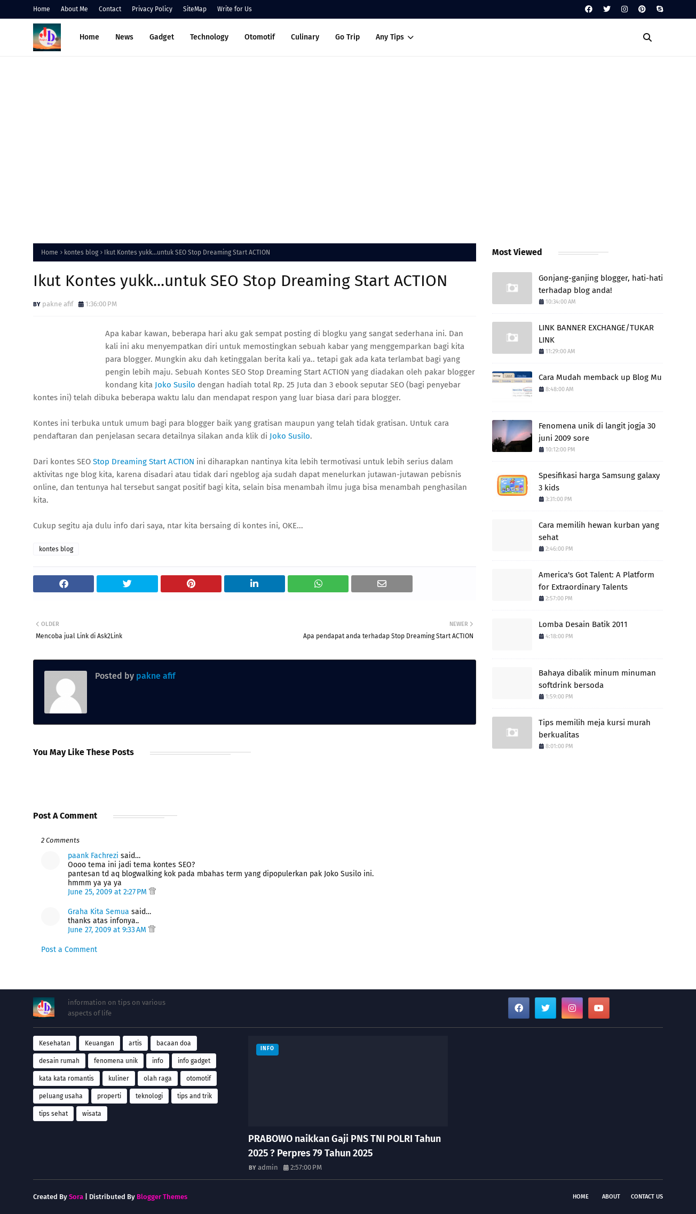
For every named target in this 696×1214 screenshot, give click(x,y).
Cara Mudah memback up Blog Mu (600, 377)
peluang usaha (61, 1096)
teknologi (149, 1096)
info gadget (194, 1061)
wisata (91, 1113)
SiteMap (195, 9)
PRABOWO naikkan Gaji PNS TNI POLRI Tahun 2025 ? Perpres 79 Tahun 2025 (344, 1146)
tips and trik (194, 1096)
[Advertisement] (348, 147)
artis (135, 1043)
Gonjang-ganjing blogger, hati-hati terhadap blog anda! (601, 284)
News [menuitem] (124, 37)
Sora (76, 1197)
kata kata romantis (66, 1078)
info (157, 1061)
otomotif (198, 1078)
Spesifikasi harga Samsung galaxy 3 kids (599, 482)
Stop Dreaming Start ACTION (143, 461)
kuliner (118, 1078)
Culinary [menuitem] (305, 37)
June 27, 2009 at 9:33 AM (108, 929)
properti (109, 1096)
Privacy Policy (152, 9)
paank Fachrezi (93, 855)
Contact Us (647, 1196)
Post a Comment (69, 949)
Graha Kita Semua (98, 911)
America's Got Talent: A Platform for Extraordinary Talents (596, 581)
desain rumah (59, 1061)
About (611, 1196)
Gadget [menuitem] (161, 37)
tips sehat (53, 1113)
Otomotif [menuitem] (259, 37)
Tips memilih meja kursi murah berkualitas (595, 729)
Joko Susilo (175, 385)
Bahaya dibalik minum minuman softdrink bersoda (597, 679)
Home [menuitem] (89, 37)
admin (268, 1167)
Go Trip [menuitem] (347, 37)
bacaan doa (173, 1043)
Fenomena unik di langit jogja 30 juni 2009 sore (597, 432)
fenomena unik (116, 1061)
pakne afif (57, 304)
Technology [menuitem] (209, 37)
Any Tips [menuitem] (390, 37)
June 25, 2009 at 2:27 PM (108, 891)
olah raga (158, 1078)
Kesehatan (54, 1043)
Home (41, 9)
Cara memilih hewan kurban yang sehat (599, 531)
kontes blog (81, 252)
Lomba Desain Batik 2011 (583, 624)
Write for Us (234, 9)
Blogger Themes (162, 1197)
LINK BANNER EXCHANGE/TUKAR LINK (596, 334)
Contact (110, 9)
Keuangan (99, 1043)
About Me (74, 9)
